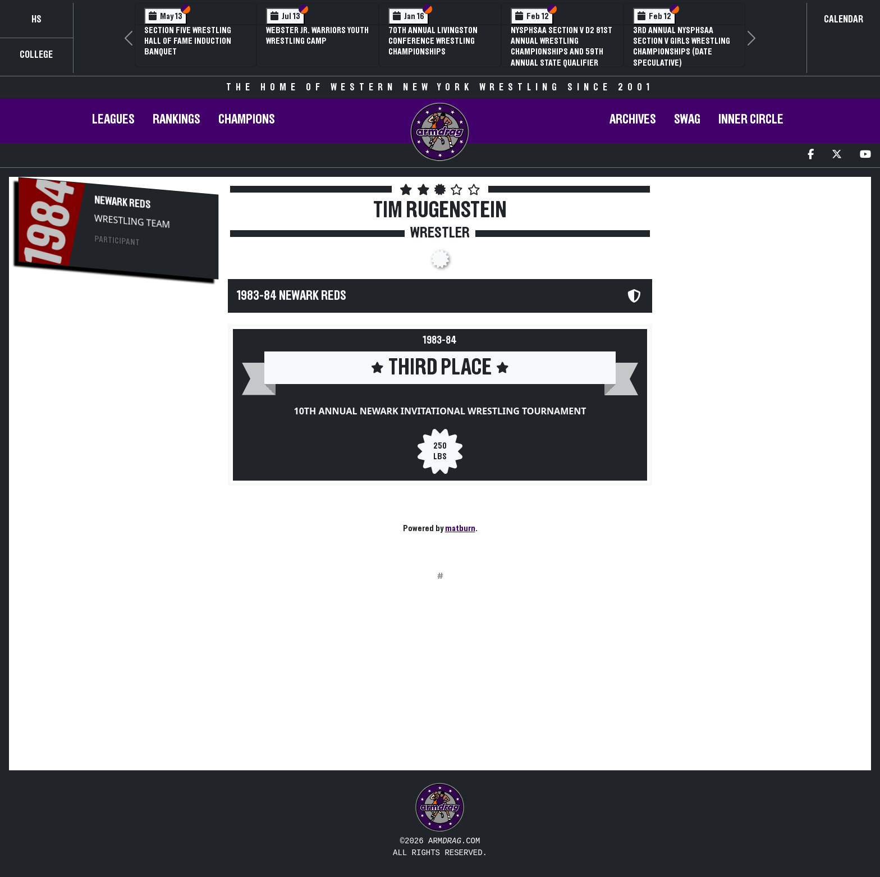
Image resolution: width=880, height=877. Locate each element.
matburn (460, 528)
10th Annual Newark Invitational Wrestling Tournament (440, 411)
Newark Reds (122, 202)
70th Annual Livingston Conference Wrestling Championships (433, 41)
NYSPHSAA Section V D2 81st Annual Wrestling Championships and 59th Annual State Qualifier (561, 46)
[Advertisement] (118, 385)
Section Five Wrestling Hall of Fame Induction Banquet (187, 41)
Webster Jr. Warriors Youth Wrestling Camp (317, 35)
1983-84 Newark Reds (291, 296)
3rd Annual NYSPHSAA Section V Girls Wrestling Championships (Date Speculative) (681, 46)
